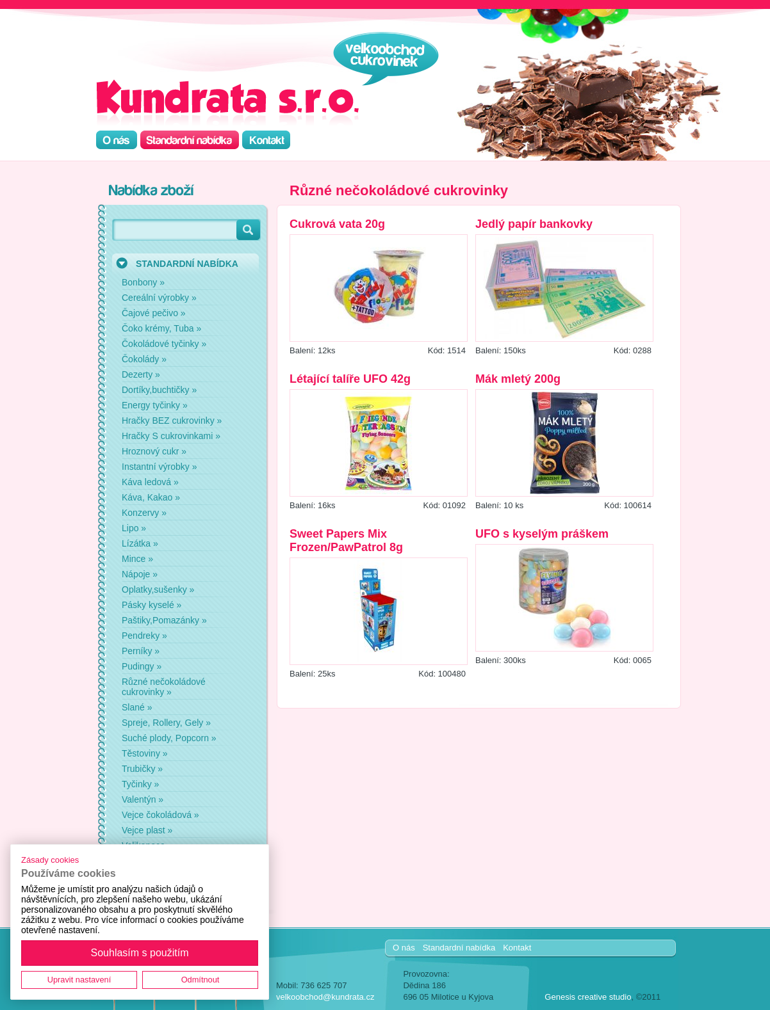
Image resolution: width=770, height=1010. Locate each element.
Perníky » (141, 651)
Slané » (137, 707)
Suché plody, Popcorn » (169, 738)
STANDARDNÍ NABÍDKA (187, 264)
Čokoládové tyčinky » (164, 344)
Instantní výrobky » (159, 466)
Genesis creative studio (588, 997)
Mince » (137, 559)
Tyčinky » (140, 784)
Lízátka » (140, 543)
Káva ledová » (150, 482)
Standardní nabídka (459, 947)
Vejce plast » (147, 830)
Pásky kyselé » (151, 605)
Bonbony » (143, 282)
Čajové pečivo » (154, 313)
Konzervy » (144, 513)
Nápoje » (140, 574)
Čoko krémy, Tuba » (161, 328)
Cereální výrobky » (159, 298)
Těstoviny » (145, 753)
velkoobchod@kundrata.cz (325, 997)
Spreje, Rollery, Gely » (166, 722)
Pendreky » (144, 635)
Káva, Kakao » (151, 497)
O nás (404, 947)
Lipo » (134, 528)
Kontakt (517, 947)
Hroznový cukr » (154, 451)
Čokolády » (144, 359)
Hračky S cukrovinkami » (171, 436)
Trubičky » (142, 769)
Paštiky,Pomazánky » (164, 620)
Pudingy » (141, 666)
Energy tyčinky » (155, 405)
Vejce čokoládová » (160, 815)
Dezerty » (141, 374)
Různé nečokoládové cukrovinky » (164, 687)
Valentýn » (142, 799)
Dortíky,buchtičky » (159, 390)
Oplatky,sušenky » (158, 589)
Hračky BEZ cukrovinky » (172, 420)
